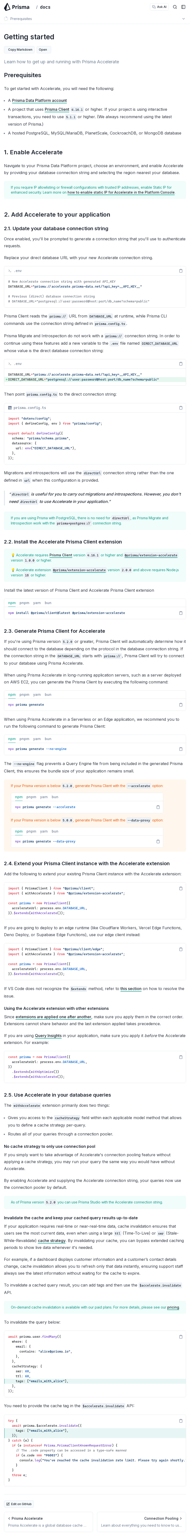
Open (43, 49)
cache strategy (52, 1240)
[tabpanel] (95, 613)
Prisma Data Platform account (39, 100)
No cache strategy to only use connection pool (49, 1146)
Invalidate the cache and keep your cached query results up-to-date (71, 1217)
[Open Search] (175, 7)
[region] (95, 291)
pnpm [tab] (24, 604)
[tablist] (95, 603)
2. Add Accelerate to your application (57, 214)
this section (131, 988)
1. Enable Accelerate (33, 152)
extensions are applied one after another (53, 1016)
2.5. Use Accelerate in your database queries (57, 1095)
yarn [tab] (37, 604)
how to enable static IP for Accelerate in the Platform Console (121, 192)
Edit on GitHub (19, 1504)
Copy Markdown (20, 49)
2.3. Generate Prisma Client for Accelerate (54, 631)
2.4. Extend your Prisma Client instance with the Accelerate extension (87, 863)
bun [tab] (48, 604)
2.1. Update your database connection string (56, 228)
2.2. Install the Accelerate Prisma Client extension (63, 542)
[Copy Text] (181, 271)
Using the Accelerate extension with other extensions (56, 1008)
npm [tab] (12, 604)
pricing (173, 1307)
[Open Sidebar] (183, 7)
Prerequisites (22, 75)
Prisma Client (57, 109)
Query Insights (48, 1035)
